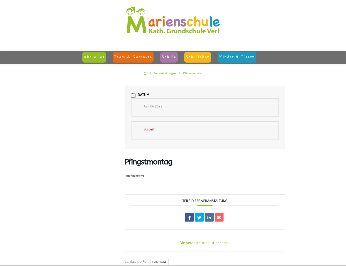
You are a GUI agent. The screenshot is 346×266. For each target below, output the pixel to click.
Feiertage (159, 262)
